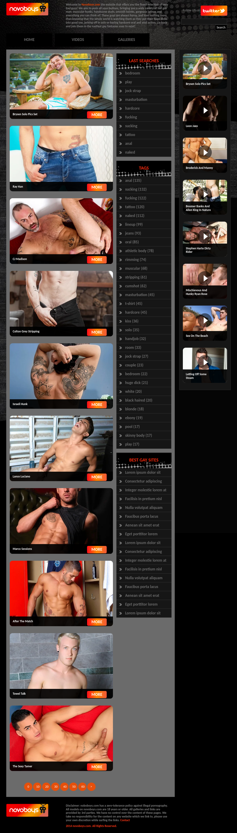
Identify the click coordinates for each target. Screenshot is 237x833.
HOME (29, 39)
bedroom (132, 73)
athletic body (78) (139, 250)
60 (82, 787)
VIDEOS (78, 39)
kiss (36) (132, 321)
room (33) (133, 347)
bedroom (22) (136, 374)
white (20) (133, 391)
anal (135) (133, 180)
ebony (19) (134, 417)
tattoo (130, 134)
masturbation (136, 99)
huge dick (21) (136, 382)
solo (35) (132, 330)
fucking (131, 117)
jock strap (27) (136, 356)
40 (64, 787)
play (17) (132, 444)
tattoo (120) (135, 206)
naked (130, 152)
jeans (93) (133, 233)
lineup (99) (134, 224)
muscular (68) (136, 268)
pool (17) (132, 426)
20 (46, 787)
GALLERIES (126, 39)
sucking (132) (136, 189)
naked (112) (134, 215)
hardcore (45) (136, 312)
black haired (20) (139, 400)
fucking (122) (135, 198)
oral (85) (132, 242)
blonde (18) (134, 409)
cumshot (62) (136, 286)
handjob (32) (135, 338)
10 (37, 787)
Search (221, 27)
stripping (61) (136, 277)
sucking (131, 126)
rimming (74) (135, 259)
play (128, 82)
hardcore (132, 108)
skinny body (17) (138, 435)
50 (73, 787)
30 (55, 787)
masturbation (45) (140, 294)
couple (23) (134, 365)
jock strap (133, 90)
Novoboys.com (90, 4)
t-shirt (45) (133, 303)
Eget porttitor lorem (141, 534)
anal (128, 143)
